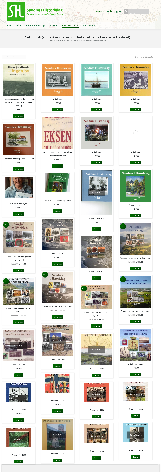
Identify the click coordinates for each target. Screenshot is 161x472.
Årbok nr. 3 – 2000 (136, 450)
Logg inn (117, 11)
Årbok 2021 (135, 152)
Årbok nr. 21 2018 (135, 205)
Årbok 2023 (135, 99)
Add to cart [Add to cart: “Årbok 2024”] (97, 110)
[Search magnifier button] (126, 11)
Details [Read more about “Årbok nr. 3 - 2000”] (135, 457)
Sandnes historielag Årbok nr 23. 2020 (19, 159)
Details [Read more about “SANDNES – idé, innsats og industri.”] (57, 211)
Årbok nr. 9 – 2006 (97, 369)
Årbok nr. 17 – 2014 (96, 271)
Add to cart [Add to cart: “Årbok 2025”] (58, 110)
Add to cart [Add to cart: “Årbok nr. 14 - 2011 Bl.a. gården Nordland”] (19, 322)
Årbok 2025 (57, 99)
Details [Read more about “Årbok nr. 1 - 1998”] (18, 461)
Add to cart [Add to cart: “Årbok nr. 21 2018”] (136, 216)
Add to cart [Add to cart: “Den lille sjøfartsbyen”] (19, 214)
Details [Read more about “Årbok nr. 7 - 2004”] (135, 416)
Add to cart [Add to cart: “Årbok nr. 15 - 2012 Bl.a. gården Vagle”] (136, 322)
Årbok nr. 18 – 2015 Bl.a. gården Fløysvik (135, 258)
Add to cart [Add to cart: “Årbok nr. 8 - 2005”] (58, 411)
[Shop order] (14, 57)
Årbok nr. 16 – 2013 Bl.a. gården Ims (58, 306)
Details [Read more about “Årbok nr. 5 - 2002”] (96, 416)
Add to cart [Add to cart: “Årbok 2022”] (97, 163)
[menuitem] (9, 25)
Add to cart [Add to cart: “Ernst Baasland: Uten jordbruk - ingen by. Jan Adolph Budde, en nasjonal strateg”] (19, 116)
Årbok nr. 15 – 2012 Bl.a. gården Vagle (135, 311)
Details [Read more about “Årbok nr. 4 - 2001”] (57, 460)
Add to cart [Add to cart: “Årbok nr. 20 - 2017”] (58, 264)
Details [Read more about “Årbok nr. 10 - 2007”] (18, 375)
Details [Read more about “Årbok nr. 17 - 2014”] (96, 278)
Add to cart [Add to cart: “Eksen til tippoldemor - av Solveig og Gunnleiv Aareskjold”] (58, 166)
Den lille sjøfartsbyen (18, 204)
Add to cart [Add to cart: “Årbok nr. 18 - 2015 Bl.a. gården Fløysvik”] (136, 269)
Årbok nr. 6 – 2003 (19, 410)
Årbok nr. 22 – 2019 (96, 218)
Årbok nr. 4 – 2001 (58, 454)
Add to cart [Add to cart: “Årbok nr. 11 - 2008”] (136, 375)
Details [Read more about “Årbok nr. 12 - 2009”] (57, 366)
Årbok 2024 (96, 99)
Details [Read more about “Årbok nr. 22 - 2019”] (96, 229)
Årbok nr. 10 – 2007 (18, 365)
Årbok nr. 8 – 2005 (58, 401)
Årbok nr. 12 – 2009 (57, 359)
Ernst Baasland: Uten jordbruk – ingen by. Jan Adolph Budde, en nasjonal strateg (19, 102)
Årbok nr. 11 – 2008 (135, 364)
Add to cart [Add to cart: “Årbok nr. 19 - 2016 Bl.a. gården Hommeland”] (19, 270)
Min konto (100, 11)
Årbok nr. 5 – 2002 (97, 410)
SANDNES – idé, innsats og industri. (58, 200)
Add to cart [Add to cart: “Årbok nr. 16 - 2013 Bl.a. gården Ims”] (58, 317)
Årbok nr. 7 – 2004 (136, 409)
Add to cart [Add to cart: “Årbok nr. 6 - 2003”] (19, 420)
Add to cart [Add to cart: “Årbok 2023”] (136, 110)
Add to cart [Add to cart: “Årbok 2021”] (136, 163)
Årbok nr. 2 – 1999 (97, 451)
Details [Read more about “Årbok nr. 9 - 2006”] (96, 375)
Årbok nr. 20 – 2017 (57, 253)
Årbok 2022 (96, 152)
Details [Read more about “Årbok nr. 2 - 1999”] (96, 458)
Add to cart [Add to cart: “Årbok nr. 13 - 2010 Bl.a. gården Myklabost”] (97, 326)
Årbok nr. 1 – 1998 (19, 455)
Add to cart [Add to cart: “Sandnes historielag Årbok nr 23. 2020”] (19, 169)
